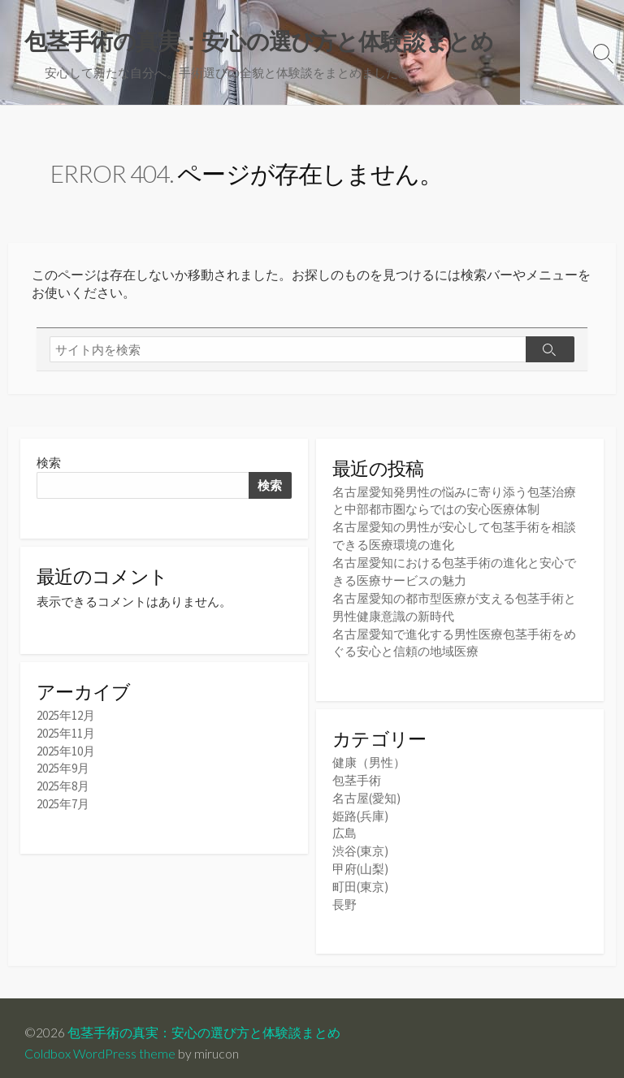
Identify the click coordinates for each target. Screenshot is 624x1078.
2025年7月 (63, 804)
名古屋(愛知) (366, 792)
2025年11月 (66, 734)
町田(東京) (360, 877)
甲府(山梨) (360, 860)
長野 (344, 895)
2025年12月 (66, 717)
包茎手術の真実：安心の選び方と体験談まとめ (203, 1022)
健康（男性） (368, 758)
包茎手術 (356, 775)
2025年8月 (63, 786)
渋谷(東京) (360, 843)
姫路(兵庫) (360, 809)
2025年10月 (66, 752)
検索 (49, 465)
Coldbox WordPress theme (100, 1043)
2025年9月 (63, 769)
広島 (344, 826)
